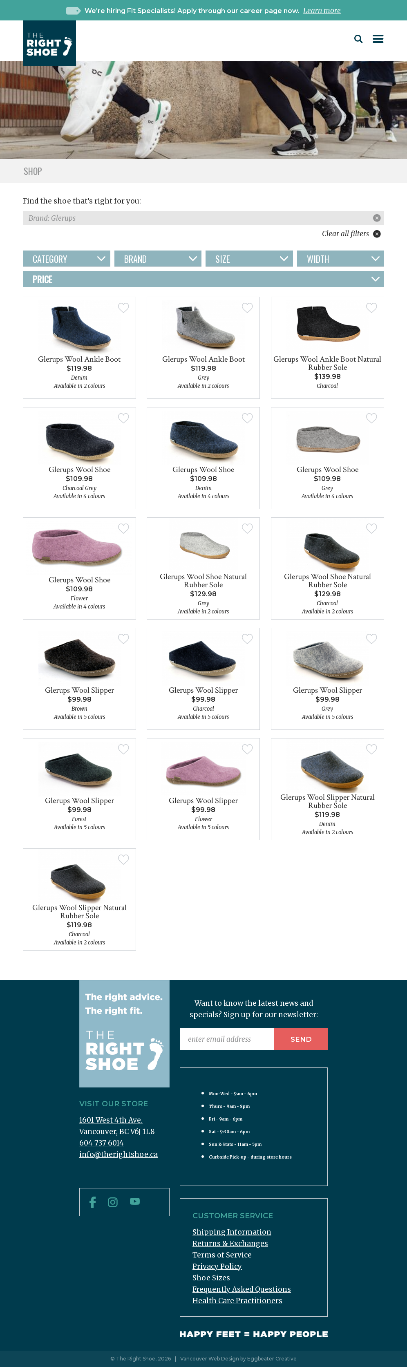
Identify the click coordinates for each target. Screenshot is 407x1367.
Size (222, 258)
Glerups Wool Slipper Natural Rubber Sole (327, 801)
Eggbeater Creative (272, 1359)
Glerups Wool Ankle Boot (79, 359)
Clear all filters (351, 233)
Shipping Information (231, 1232)
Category (50, 258)
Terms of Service (222, 1255)
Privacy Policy (217, 1266)
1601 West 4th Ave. (111, 1120)
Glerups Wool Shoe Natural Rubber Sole (203, 580)
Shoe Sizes (211, 1277)
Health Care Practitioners (237, 1300)
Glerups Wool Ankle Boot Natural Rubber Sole (327, 363)
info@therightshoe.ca (118, 1154)
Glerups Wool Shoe (79, 469)
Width (318, 258)
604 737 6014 (101, 1143)
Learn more (322, 10)
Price (42, 279)
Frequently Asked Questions (241, 1289)
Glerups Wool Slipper (79, 690)
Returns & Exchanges (230, 1243)
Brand (135, 258)
